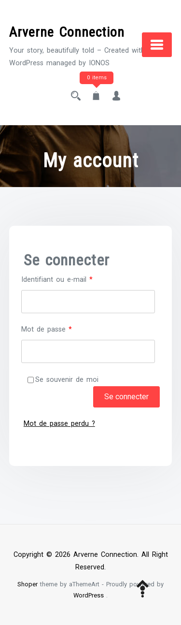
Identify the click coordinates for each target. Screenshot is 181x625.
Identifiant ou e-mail (73, 279)
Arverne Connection (67, 32)
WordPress (88, 595)
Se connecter (126, 396)
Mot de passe (63, 328)
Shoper (27, 584)
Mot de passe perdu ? (59, 424)
